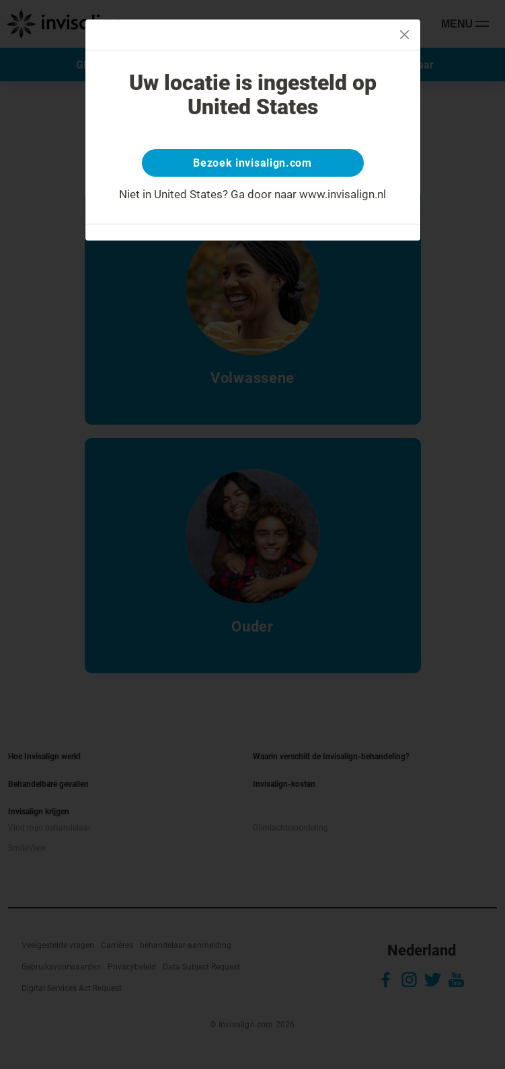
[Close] (404, 34)
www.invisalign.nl (342, 194)
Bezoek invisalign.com (252, 163)
